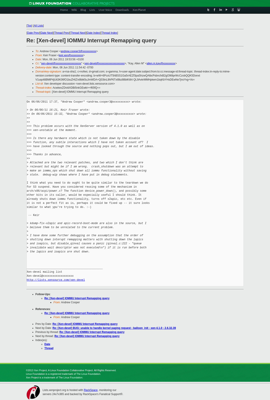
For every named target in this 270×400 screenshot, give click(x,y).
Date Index (93, 32)
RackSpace (91, 390)
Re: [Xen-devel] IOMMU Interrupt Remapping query (77, 298)
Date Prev (33, 32)
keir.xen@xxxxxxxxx (71, 55)
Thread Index (109, 32)
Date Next (47, 32)
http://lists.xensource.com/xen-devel (56, 280)
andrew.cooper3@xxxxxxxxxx (78, 51)
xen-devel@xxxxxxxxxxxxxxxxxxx (61, 63)
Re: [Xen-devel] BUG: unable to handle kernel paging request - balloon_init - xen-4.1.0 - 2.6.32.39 (114, 328)
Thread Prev (61, 32)
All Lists (38, 25)
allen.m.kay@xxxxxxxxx (161, 63)
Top (29, 25)
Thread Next (78, 32)
